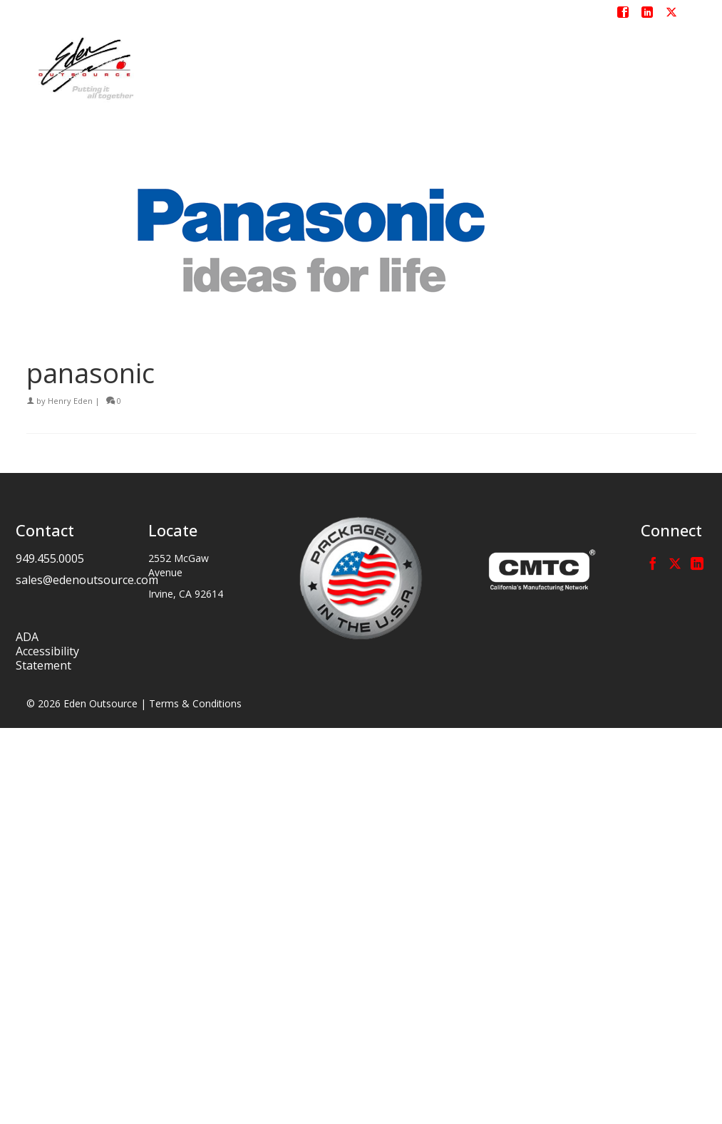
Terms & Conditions (195, 703)
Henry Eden (70, 400)
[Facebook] (653, 562)
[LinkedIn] (697, 562)
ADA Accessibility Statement (47, 651)
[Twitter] (675, 562)
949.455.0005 (50, 558)
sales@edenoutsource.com (87, 580)
